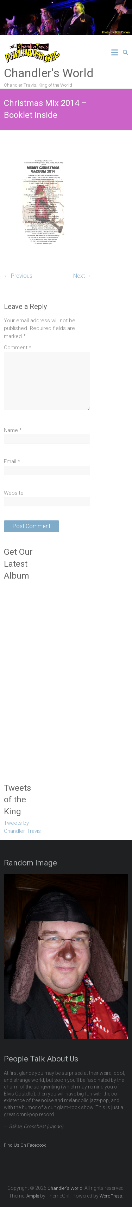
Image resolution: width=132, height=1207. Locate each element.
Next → (82, 275)
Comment (17, 347)
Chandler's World (49, 73)
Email (12, 461)
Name (13, 430)
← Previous (18, 275)
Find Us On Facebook (25, 1145)
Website (14, 493)
